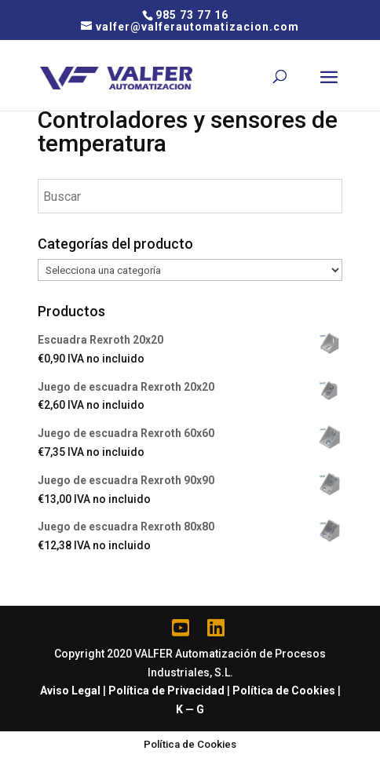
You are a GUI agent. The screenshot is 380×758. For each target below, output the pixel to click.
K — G (190, 709)
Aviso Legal (70, 690)
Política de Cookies (283, 690)
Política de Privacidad (166, 690)
